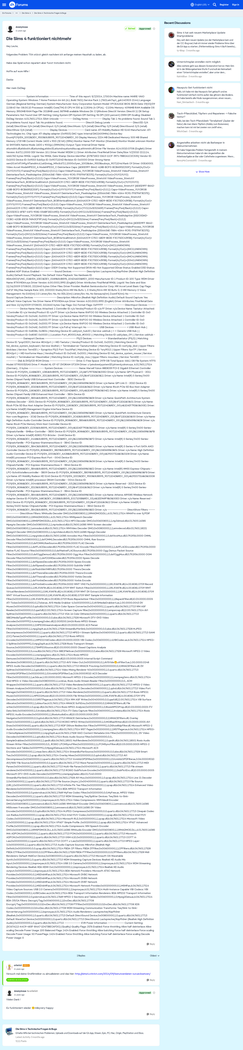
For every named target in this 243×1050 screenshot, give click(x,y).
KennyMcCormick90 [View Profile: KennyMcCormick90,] (187, 160)
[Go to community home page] (18, 5)
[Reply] (151, 944)
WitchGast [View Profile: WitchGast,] (182, 131)
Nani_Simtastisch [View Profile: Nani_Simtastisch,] (185, 102)
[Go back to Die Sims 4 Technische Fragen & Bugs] (80, 1029)
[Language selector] (200, 5)
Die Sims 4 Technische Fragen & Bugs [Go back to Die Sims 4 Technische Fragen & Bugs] (50, 13)
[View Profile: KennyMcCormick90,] (171, 145)
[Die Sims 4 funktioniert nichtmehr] (22, 969)
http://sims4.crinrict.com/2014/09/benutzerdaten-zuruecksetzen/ (113, 973)
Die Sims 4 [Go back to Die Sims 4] (26, 13)
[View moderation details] (154, 28)
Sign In (235, 4)
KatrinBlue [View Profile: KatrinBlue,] (182, 76)
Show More (203, 171)
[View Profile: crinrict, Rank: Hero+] (9, 967)
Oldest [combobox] (155, 955)
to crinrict (32, 991)
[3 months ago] (192, 50)
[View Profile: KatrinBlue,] (171, 64)
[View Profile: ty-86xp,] (171, 35)
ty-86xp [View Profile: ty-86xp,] (181, 50)
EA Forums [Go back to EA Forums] (6, 13)
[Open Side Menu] (4, 4)
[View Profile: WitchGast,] (171, 116)
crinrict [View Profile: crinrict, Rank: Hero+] (18, 965)
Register (224, 4)
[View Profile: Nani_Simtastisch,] (171, 90)
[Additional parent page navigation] (16, 13)
